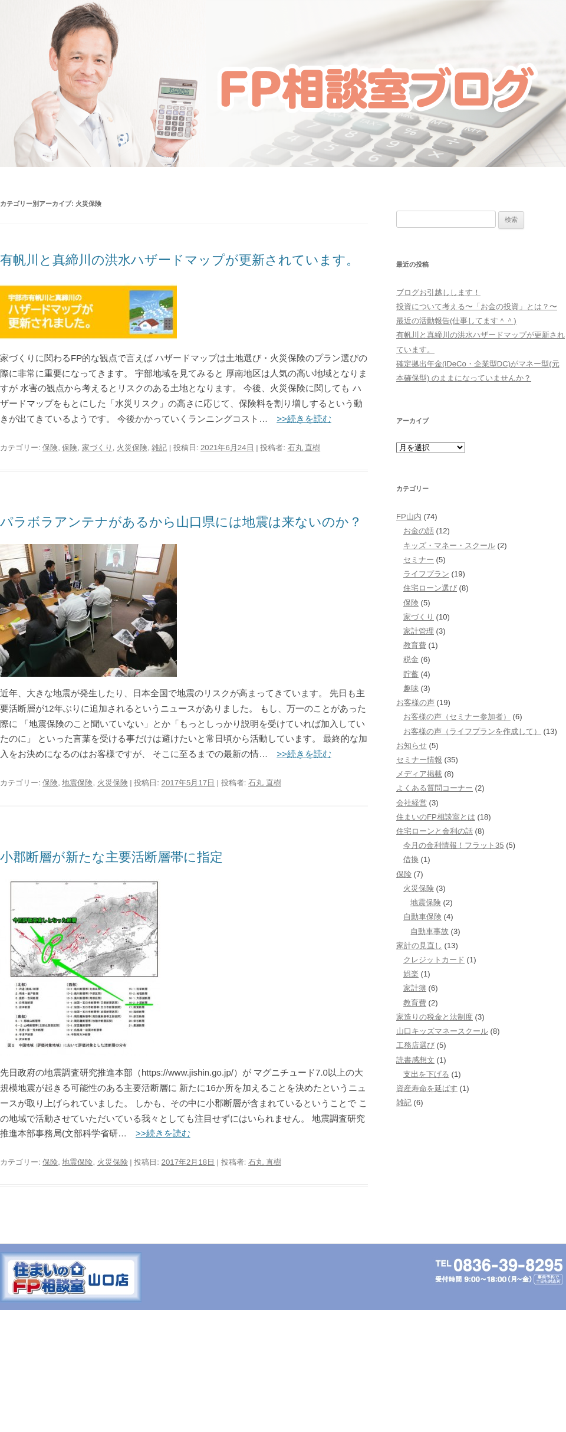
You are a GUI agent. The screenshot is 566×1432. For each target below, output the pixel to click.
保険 (50, 447)
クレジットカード (434, 959)
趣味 (411, 688)
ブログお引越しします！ (438, 292)
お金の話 (418, 530)
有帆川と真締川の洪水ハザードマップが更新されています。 (179, 260)
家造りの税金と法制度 (434, 1016)
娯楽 (411, 973)
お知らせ (411, 745)
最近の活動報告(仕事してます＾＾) (456, 320)
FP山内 (409, 516)
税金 (411, 659)
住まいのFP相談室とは (435, 816)
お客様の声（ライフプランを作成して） (472, 731)
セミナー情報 (419, 759)
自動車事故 (429, 931)
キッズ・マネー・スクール (449, 545)
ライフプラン (426, 573)
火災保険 (132, 447)
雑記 (159, 447)
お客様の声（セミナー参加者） (457, 716)
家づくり (97, 447)
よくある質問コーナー (434, 788)
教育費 (414, 645)
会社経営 (411, 802)
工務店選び (415, 1045)
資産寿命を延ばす (427, 1088)
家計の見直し (419, 945)
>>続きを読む (304, 419)
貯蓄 (411, 674)
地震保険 (77, 782)
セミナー (418, 559)
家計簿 (414, 988)
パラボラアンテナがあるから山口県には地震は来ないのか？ (181, 522)
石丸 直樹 (304, 447)
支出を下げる (426, 1074)
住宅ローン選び (430, 588)
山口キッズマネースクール (442, 1031)
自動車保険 (422, 916)
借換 (411, 859)
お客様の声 (415, 702)
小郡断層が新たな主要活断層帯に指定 (111, 857)
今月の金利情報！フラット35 (453, 845)
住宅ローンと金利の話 (434, 831)
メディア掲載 (419, 773)
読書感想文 (415, 1060)
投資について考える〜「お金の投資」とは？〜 (476, 306)
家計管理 (418, 631)
